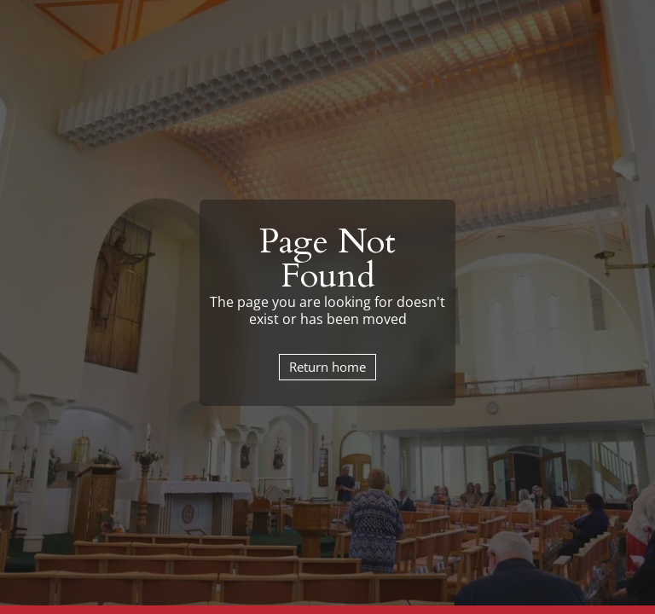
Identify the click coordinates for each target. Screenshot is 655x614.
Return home (327, 366)
